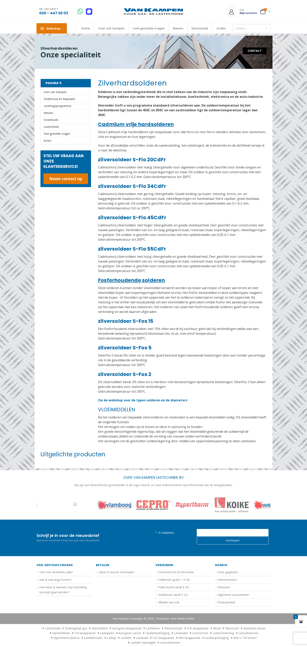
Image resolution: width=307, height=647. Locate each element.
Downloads (200, 28)
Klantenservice (227, 580)
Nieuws (178, 28)
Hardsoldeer (100, 628)
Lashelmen (153, 628)
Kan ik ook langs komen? (55, 580)
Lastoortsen (200, 633)
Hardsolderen (61, 633)
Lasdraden (181, 633)
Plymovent (232, 628)
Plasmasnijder (173, 628)
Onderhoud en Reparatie (59, 99)
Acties (221, 28)
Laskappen (107, 633)
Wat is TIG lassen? (245, 638)
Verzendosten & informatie (176, 572)
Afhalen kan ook (168, 602)
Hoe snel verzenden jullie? (56, 572)
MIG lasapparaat (189, 638)
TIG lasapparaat (85, 633)
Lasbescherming (223, 633)
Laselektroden (93, 638)
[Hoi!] (241, 11)
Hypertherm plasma (66, 638)
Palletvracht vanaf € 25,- (174, 587)
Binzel (217, 628)
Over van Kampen (111, 28)
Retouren (224, 587)
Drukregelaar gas (76, 628)
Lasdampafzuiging (157, 633)
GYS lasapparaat (198, 628)
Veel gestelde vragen (149, 28)
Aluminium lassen (254, 628)
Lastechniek (51, 127)
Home (85, 28)
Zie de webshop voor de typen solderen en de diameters (142, 400)
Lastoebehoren (248, 633)
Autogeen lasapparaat (127, 628)
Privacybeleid (226, 602)
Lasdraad (142, 638)
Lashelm (126, 638)
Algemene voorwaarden (233, 595)
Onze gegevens (228, 572)
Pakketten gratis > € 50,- (174, 580)
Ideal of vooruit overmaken (116, 572)
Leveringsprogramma (57, 106)
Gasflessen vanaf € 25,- (173, 595)
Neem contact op (65, 178)
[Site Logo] (153, 11)
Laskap (111, 638)
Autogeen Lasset (130, 633)
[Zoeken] (266, 28)
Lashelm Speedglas (143, 642)
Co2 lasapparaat (163, 638)
